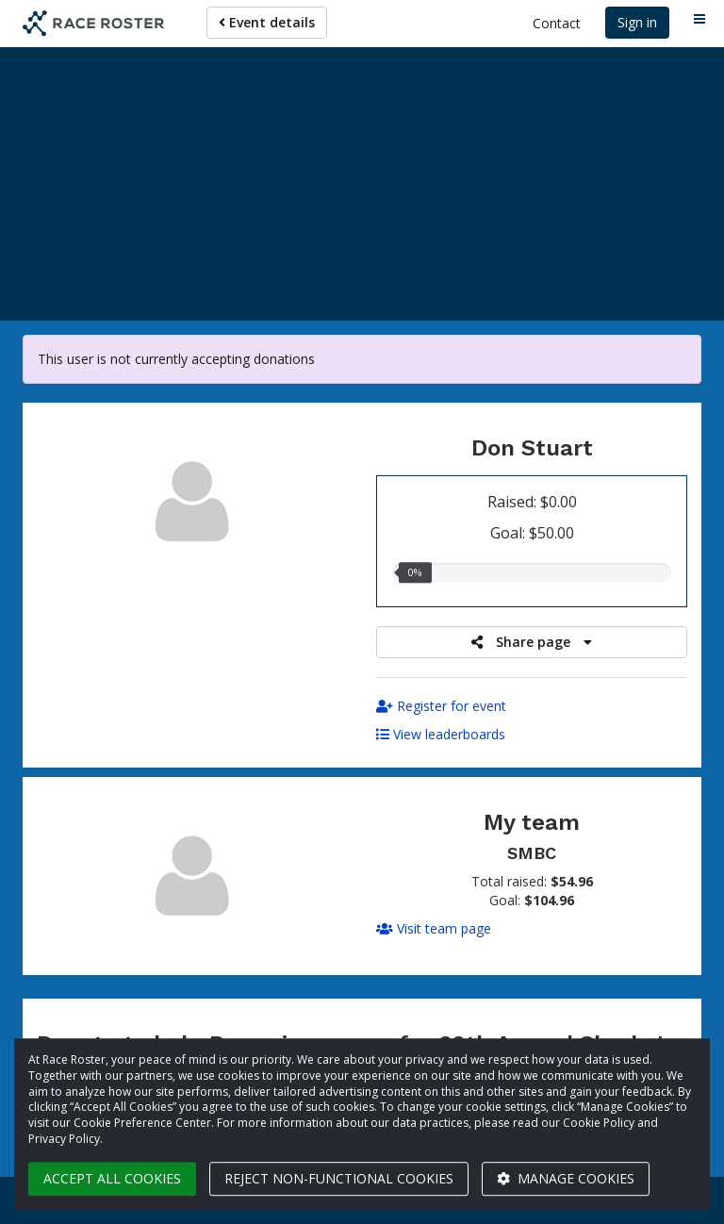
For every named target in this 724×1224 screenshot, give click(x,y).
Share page (531, 642)
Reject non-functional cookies (338, 1178)
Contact (557, 23)
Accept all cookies (112, 1178)
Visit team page (433, 928)
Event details (267, 22)
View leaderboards (440, 734)
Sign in (637, 22)
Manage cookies (565, 1178)
